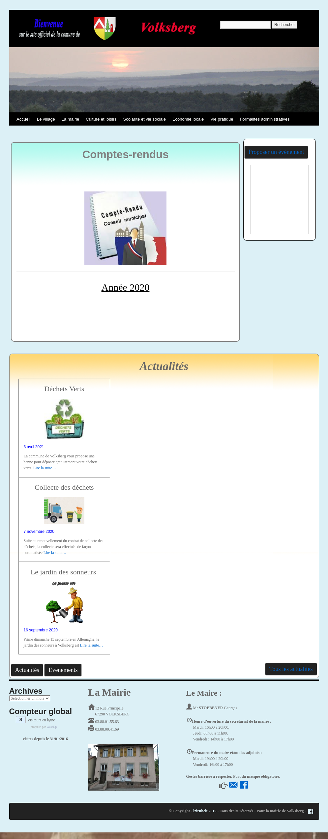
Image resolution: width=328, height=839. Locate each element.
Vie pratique (221, 119)
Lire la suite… (44, 468)
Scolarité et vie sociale (144, 119)
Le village (46, 119)
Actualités (27, 670)
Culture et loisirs (101, 119)
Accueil (23, 119)
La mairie (70, 119)
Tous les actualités (291, 669)
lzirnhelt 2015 (204, 811)
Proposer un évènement (276, 152)
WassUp (51, 727)
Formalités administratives (264, 119)
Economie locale (188, 119)
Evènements (62, 670)
